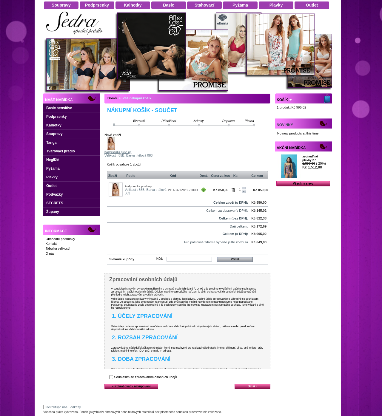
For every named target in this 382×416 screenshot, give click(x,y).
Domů (112, 98)
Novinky (285, 125)
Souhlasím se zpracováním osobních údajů (145, 377)
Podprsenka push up (117, 152)
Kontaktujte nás (56, 407)
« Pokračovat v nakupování (131, 386)
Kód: (159, 258)
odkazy (75, 407)
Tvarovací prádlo (60, 151)
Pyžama (53, 168)
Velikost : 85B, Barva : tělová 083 (128, 155)
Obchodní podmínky (60, 239)
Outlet (51, 186)
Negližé (52, 160)
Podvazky (54, 194)
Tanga (51, 142)
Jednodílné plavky (310, 158)
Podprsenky (56, 117)
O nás (50, 253)
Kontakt (51, 243)
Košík (282, 100)
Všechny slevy (303, 183)
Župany (52, 212)
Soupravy (54, 134)
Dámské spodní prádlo (76, 36)
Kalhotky (53, 125)
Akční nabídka (291, 148)
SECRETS (54, 203)
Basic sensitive (59, 108)
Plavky (52, 177)
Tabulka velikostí (58, 248)
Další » (252, 386)
